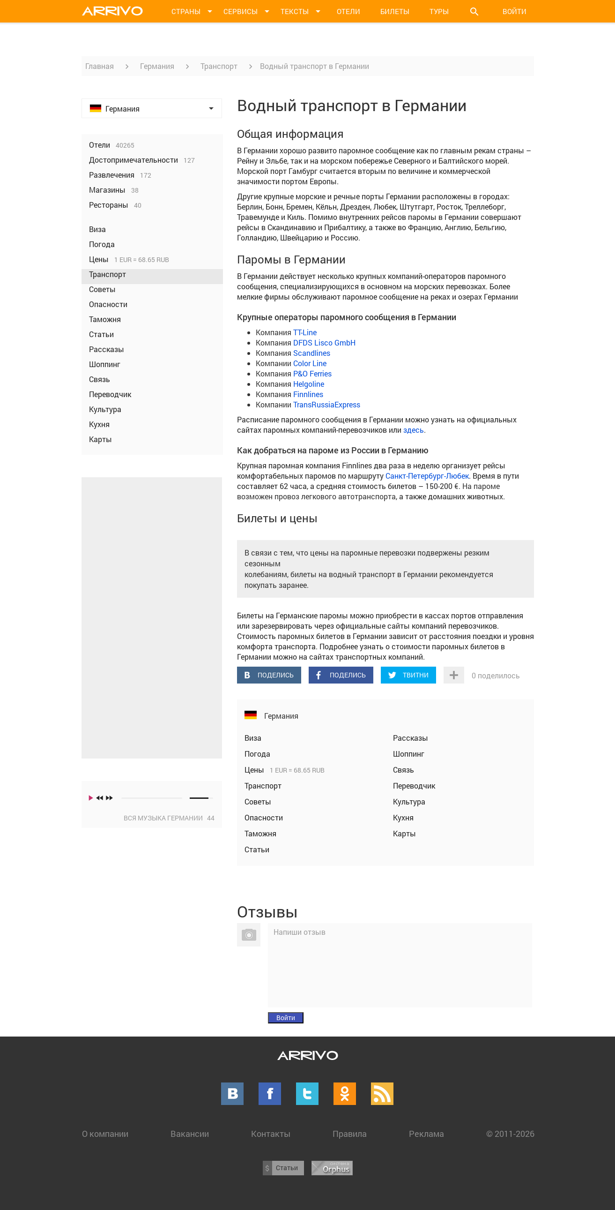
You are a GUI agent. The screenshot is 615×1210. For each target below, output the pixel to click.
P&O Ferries (312, 373)
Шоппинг (408, 754)
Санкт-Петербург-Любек (427, 476)
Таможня (260, 833)
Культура (409, 801)
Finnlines (308, 394)
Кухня (403, 817)
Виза (253, 738)
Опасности (264, 817)
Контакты (270, 1133)
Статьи (257, 849)
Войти (514, 11)
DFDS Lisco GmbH (324, 342)
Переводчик (414, 785)
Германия (157, 66)
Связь (403, 769)
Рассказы (410, 738)
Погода (257, 754)
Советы (258, 801)
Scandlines (311, 353)
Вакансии (189, 1133)
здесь (413, 430)
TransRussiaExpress (326, 404)
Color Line (309, 363)
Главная (99, 66)
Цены (255, 769)
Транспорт (218, 66)
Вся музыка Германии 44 (169, 817)
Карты (404, 833)
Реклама (426, 1133)
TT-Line (305, 332)
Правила (350, 1133)
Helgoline (308, 384)
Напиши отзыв (300, 932)
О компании (105, 1133)
